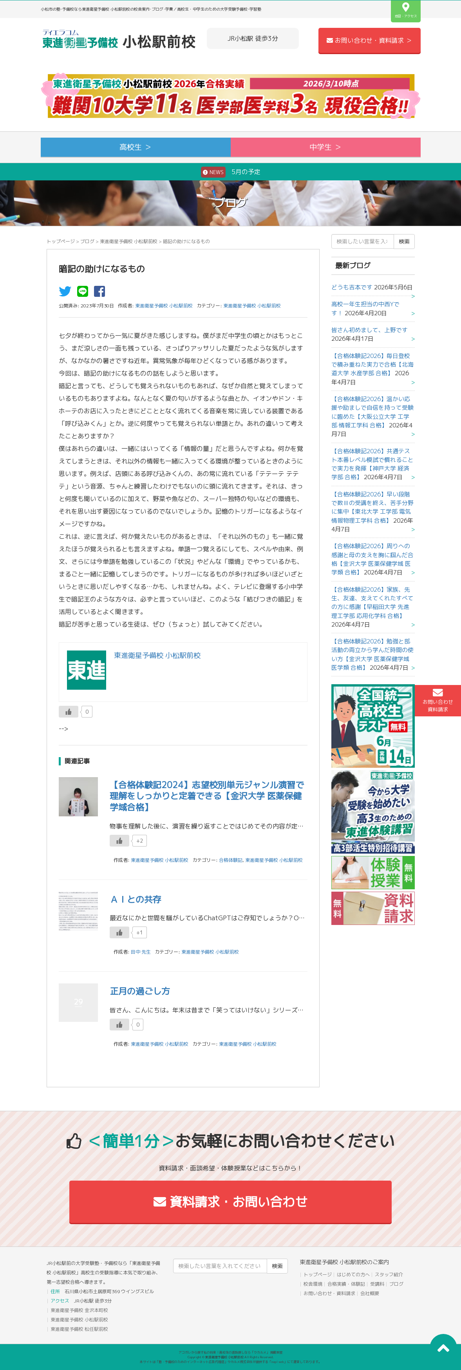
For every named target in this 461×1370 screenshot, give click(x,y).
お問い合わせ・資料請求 (329, 1293)
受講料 (377, 1284)
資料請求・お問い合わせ (230, 1201)
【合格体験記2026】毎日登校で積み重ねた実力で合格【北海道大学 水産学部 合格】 (372, 365)
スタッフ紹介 (389, 1274)
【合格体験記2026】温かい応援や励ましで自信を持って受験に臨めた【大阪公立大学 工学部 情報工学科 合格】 (372, 412)
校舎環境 (313, 1284)
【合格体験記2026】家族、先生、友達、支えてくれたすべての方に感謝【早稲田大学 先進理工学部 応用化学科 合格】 (372, 602)
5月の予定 (230, 172)
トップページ (61, 241)
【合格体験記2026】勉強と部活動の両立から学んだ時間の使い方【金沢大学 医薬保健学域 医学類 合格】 (372, 654)
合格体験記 (230, 860)
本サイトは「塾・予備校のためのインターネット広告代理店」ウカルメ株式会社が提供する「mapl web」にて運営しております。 (231, 1361)
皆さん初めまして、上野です (369, 330)
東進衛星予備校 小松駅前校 (128, 241)
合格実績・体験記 (346, 1284)
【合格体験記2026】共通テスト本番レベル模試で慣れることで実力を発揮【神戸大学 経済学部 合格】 (372, 464)
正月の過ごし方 (140, 991)
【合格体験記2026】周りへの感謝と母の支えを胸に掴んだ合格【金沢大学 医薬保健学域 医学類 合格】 (372, 559)
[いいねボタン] (68, 712)
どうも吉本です (351, 287)
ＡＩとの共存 (135, 899)
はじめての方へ (353, 1274)
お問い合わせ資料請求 (438, 700)
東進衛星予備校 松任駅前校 (79, 1329)
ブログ (87, 241)
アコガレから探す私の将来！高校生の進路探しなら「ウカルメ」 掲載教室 (231, 1352)
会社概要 (369, 1293)
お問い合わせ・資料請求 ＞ (369, 40)
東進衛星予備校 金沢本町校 (79, 1310)
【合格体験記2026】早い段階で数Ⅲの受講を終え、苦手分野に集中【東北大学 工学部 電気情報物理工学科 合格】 (372, 507)
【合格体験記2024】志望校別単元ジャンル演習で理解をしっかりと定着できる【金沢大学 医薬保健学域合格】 (207, 796)
